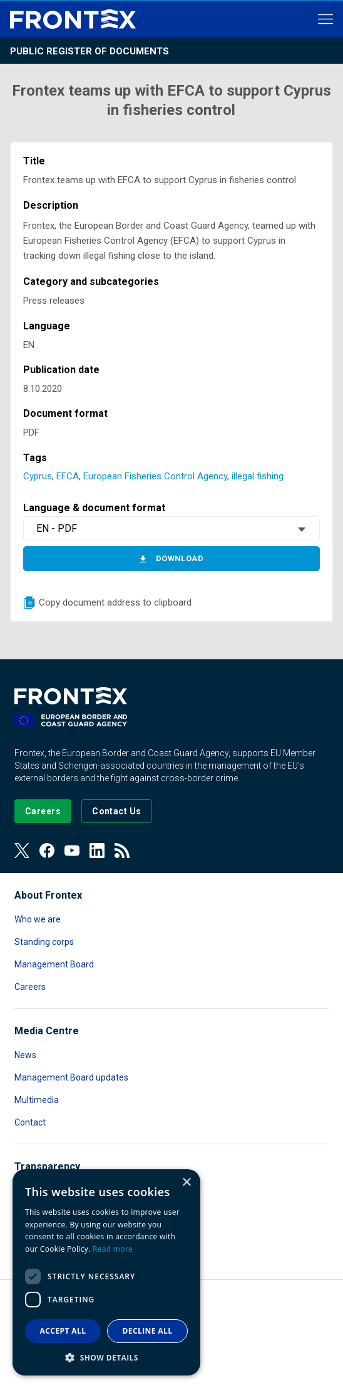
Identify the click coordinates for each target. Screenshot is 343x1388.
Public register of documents (89, 51)
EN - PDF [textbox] (56, 528)
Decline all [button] (148, 1331)
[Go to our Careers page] (42, 811)
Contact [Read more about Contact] (30, 1122)
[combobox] (171, 528)
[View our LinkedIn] (97, 850)
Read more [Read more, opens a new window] (113, 1249)
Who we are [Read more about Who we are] (37, 919)
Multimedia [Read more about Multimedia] (36, 1100)
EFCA (67, 476)
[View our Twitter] (21, 850)
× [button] (186, 1182)
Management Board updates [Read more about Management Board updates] (71, 1077)
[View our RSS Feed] (122, 850)
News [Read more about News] (25, 1055)
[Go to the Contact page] (116, 811)
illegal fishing (258, 476)
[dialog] (106, 1272)
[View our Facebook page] (46, 850)
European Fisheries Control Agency (155, 476)
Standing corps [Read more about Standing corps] (44, 942)
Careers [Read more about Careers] (30, 987)
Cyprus (37, 476)
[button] (106, 1357)
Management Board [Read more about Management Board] (54, 964)
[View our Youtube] (71, 850)
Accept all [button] (63, 1331)
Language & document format (94, 508)
